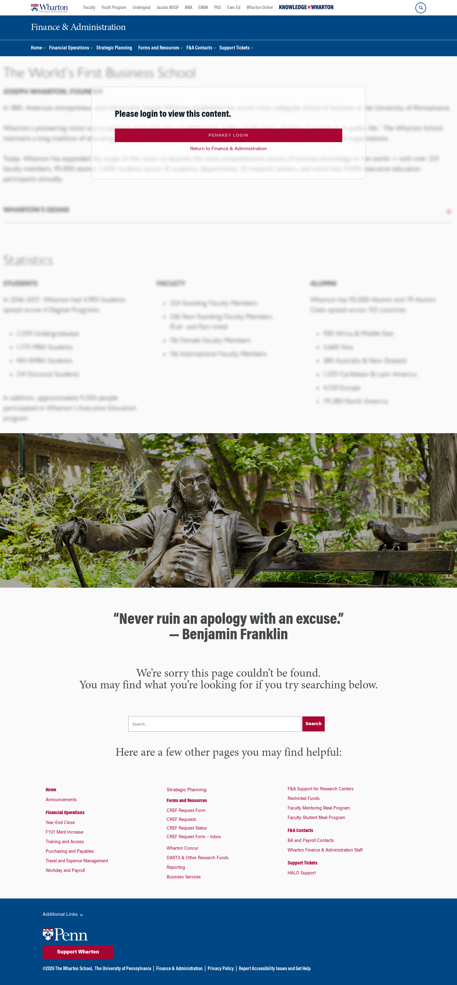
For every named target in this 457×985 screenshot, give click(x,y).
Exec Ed (233, 7)
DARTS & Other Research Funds (198, 858)
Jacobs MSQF (168, 7)
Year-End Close (60, 823)
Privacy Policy (221, 968)
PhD (217, 7)
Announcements (61, 800)
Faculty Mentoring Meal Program (319, 808)
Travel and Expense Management (77, 861)
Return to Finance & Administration (228, 148)
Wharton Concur (182, 849)
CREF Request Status (187, 828)
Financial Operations (69, 48)
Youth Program (114, 7)
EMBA (203, 7)
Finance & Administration (179, 968)
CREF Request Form (186, 811)
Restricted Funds (304, 799)
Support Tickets (234, 48)
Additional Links (63, 915)
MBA (188, 7)
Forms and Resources (158, 48)
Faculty (89, 7)
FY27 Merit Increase (64, 833)
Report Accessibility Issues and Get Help (274, 968)
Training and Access (65, 842)
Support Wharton (78, 952)
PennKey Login (228, 135)
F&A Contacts (199, 48)
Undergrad (142, 7)
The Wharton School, (74, 968)
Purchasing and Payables (70, 852)
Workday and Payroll (65, 871)
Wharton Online (260, 7)
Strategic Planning (114, 48)
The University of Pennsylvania (123, 968)
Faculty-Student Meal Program (316, 818)
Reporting (176, 868)
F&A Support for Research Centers (321, 789)
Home (36, 48)
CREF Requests (181, 820)
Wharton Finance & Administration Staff (325, 850)
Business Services (184, 877)
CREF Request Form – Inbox (194, 837)
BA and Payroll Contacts (311, 841)
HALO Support (302, 873)
